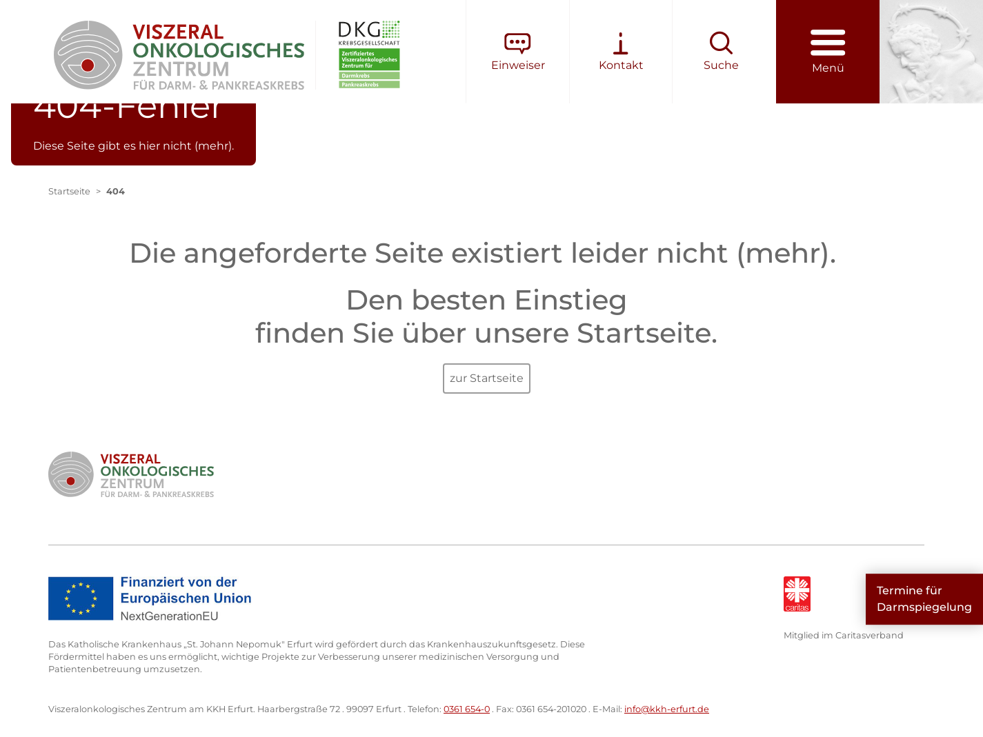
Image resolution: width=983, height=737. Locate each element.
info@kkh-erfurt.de (666, 709)
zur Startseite (487, 378)
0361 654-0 (467, 709)
